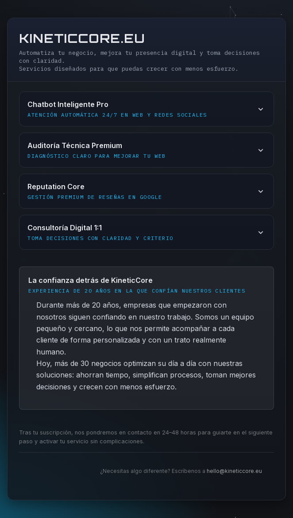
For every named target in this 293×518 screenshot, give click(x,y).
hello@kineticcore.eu (234, 471)
